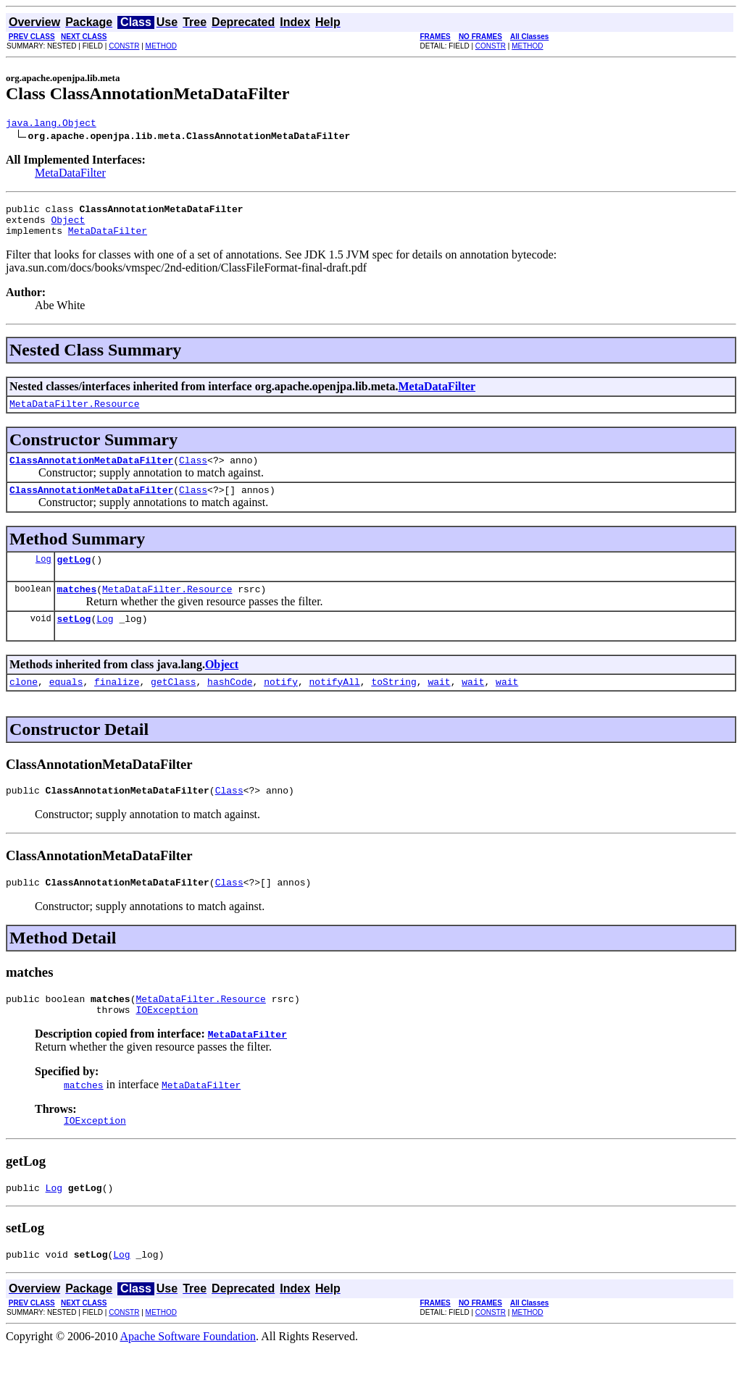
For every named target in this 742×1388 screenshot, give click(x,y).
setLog (74, 640)
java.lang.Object (51, 124)
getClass (173, 705)
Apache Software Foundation (188, 1375)
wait (439, 705)
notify (281, 705)
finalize (116, 705)
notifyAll (334, 705)
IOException (167, 1041)
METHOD (161, 46)
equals (66, 705)
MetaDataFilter (70, 175)
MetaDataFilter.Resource (74, 414)
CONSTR (124, 46)
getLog (74, 576)
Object (68, 225)
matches (77, 608)
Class (193, 472)
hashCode (229, 705)
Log (43, 576)
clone (23, 705)
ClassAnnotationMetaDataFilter (91, 472)
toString (393, 705)
